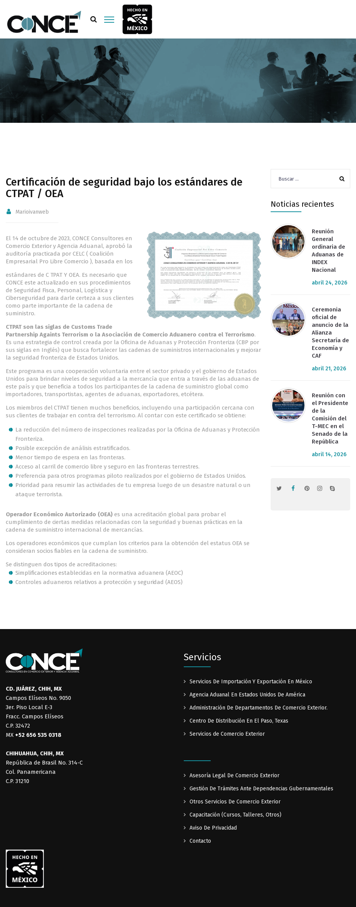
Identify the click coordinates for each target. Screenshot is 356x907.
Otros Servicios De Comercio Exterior (235, 801)
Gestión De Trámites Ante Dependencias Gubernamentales (261, 788)
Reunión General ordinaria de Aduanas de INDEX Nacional (328, 250)
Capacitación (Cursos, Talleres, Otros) (235, 815)
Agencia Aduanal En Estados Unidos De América (247, 694)
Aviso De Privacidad (213, 828)
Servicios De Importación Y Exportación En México (251, 681)
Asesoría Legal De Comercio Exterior (234, 775)
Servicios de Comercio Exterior (227, 734)
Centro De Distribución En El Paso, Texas (239, 721)
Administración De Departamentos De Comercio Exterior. (259, 708)
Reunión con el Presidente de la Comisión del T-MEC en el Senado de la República (330, 418)
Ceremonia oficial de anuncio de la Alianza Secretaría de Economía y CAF (330, 332)
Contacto (200, 841)
